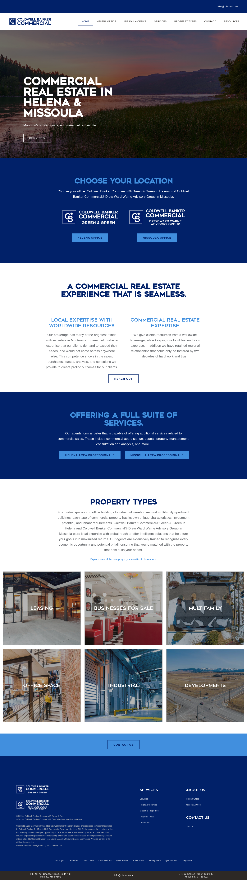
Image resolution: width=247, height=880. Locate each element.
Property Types (185, 21)
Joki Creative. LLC (55, 845)
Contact (210, 21)
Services (160, 21)
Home (85, 21)
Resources (231, 21)
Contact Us (197, 817)
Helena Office (106, 21)
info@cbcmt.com (228, 6)
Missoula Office (135, 21)
